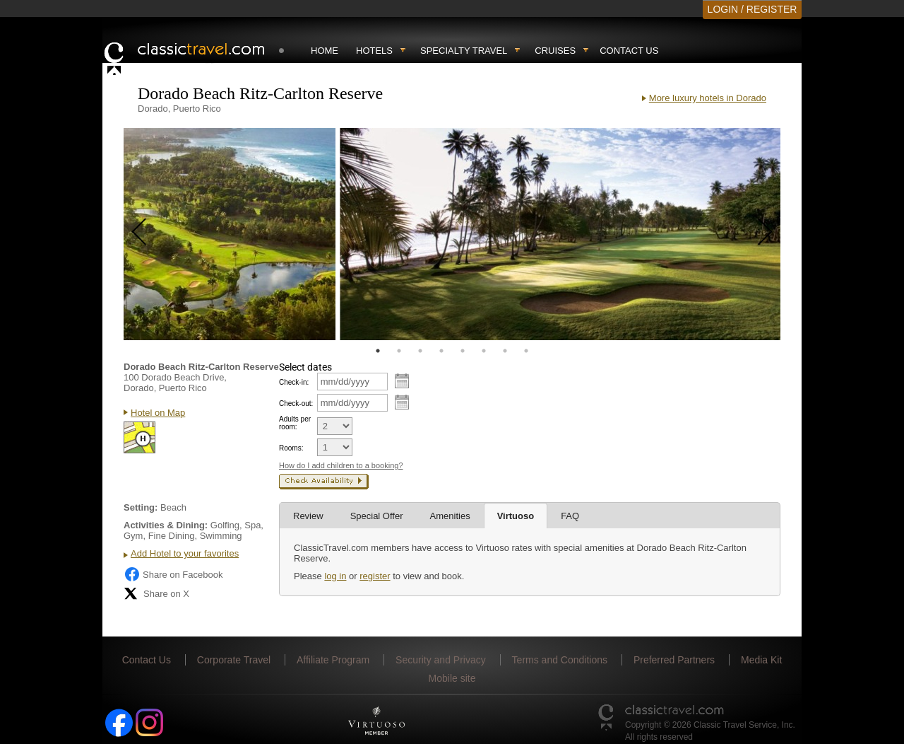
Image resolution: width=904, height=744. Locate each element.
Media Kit (761, 659)
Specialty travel (463, 50)
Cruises (555, 50)
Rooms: (291, 448)
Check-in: (294, 382)
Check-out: (296, 403)
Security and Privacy (441, 659)
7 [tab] (505, 351)
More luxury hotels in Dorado (707, 98)
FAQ (570, 516)
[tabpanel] (229, 234)
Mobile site (452, 678)
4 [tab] (441, 351)
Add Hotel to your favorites (185, 553)
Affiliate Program (333, 659)
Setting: (140, 507)
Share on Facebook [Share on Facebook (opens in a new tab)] (173, 574)
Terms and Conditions (559, 659)
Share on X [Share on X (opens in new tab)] (156, 593)
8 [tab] (526, 351)
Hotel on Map (158, 412)
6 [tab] (484, 351)
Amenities (450, 516)
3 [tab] (420, 351)
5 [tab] (463, 351)
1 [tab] (378, 351)
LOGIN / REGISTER (752, 9)
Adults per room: (295, 423)
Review (308, 516)
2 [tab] (399, 351)
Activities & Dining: (166, 525)
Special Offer (376, 516)
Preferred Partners (674, 659)
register (374, 576)
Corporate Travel (233, 659)
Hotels (374, 50)
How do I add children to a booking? (341, 465)
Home (324, 50)
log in (335, 576)
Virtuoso (516, 516)
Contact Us (629, 50)
